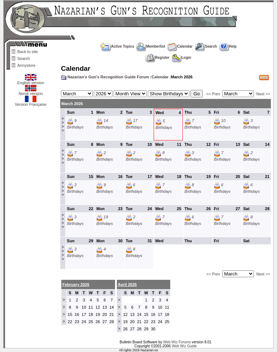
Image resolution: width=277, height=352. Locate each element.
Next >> (263, 94)
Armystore (26, 65)
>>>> (63, 124)
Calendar (180, 46)
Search (23, 58)
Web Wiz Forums (177, 342)
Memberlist (150, 46)
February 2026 (75, 284)
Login (181, 58)
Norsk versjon (30, 92)
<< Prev (213, 94)
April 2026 (127, 284)
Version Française (31, 103)
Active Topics (117, 46)
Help (228, 46)
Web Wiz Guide (184, 346)
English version (30, 81)
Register (157, 58)
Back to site (27, 51)
